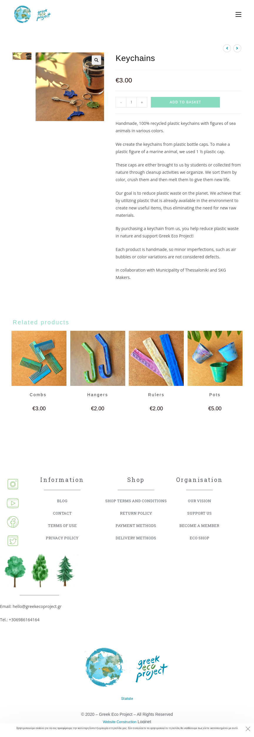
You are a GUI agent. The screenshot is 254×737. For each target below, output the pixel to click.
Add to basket (185, 102)
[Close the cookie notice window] (247, 729)
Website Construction (119, 721)
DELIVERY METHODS (136, 538)
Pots (214, 394)
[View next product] (237, 48)
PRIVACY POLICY (62, 538)
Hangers (97, 394)
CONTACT (62, 513)
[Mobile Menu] (236, 14)
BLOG (62, 500)
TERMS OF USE (62, 525)
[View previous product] (227, 48)
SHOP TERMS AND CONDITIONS (135, 500)
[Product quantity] (131, 102)
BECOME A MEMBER (199, 525)
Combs (39, 394)
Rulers (156, 394)
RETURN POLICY (135, 513)
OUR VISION (199, 500)
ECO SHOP (199, 538)
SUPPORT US (199, 513)
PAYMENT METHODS (136, 525)
